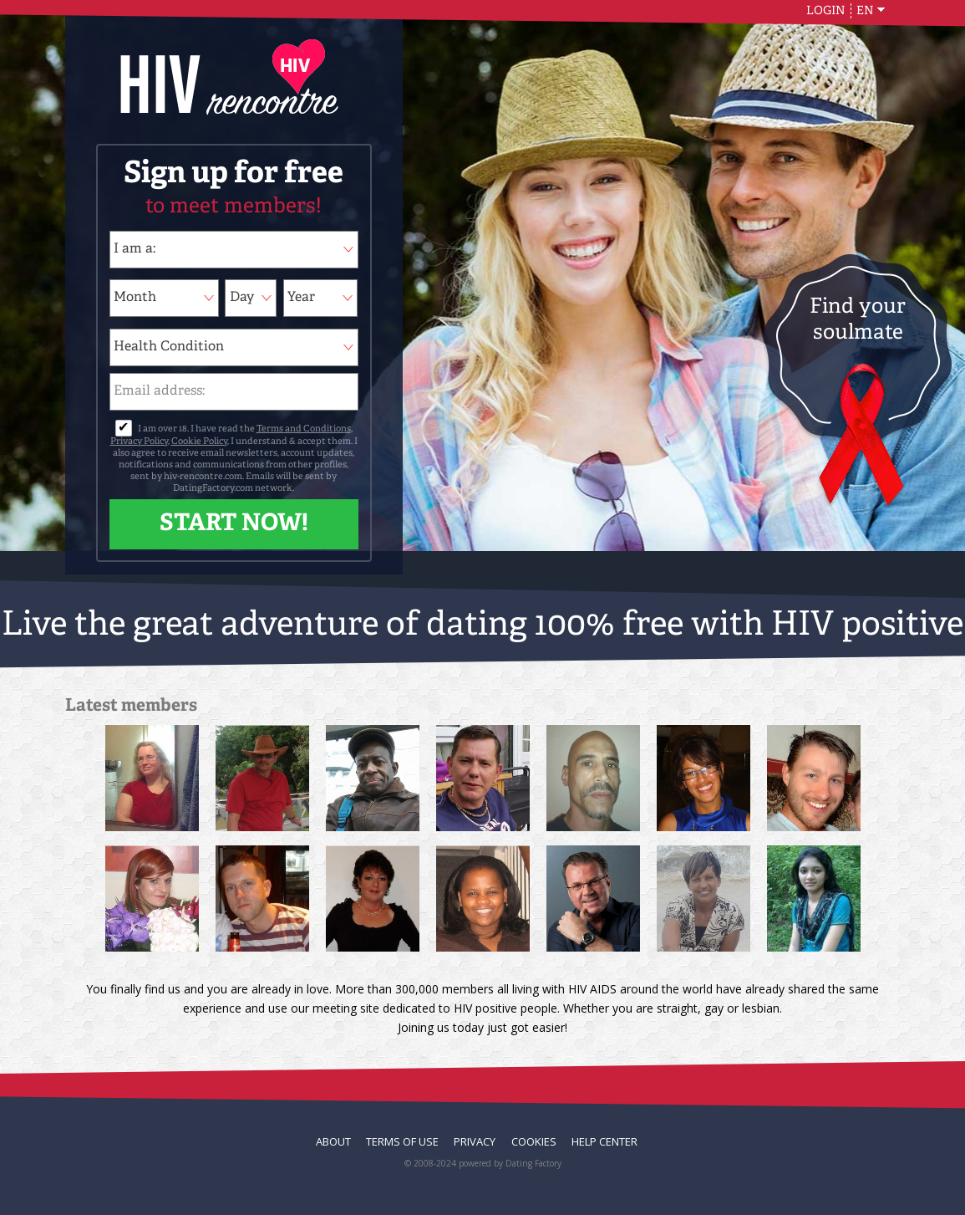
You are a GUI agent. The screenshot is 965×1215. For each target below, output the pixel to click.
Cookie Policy (199, 442)
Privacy (474, 1141)
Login (826, 11)
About (333, 1141)
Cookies (533, 1141)
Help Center (604, 1141)
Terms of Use (402, 1141)
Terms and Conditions (303, 429)
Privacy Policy (139, 442)
